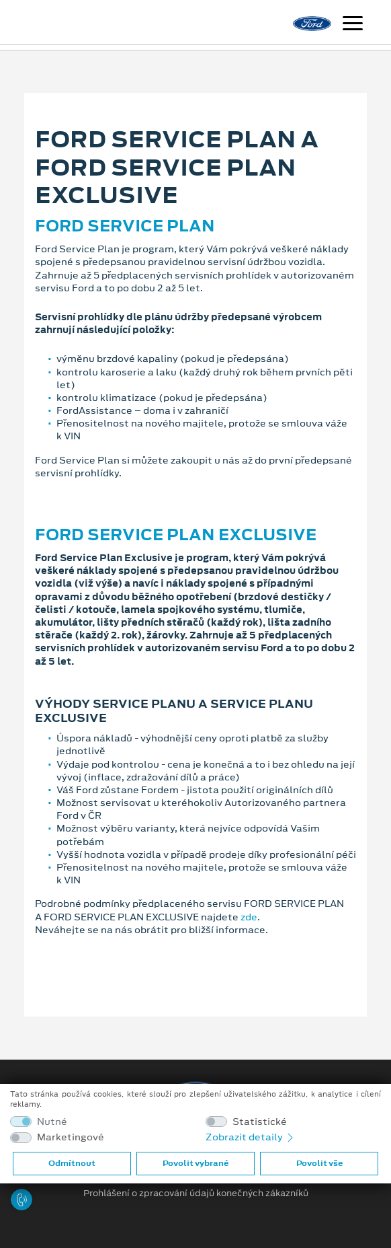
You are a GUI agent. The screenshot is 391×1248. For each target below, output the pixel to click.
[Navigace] (352, 25)
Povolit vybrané (195, 1163)
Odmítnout (71, 1163)
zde (249, 917)
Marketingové (70, 1137)
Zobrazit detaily (251, 1137)
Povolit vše (319, 1163)
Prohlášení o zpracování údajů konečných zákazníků (195, 1193)
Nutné (52, 1121)
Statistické (259, 1121)
